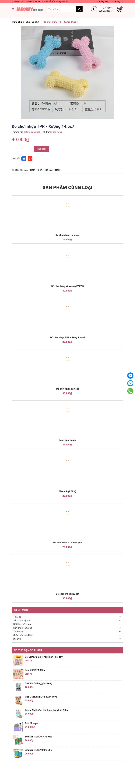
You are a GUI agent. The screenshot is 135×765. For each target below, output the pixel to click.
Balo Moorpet (31, 723)
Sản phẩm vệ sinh (22, 620)
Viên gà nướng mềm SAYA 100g (41, 697)
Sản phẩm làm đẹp (22, 628)
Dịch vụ (17, 639)
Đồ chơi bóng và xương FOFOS (67, 286)
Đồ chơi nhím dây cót (67, 388)
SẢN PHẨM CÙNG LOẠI (67, 187)
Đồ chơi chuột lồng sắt (68, 235)
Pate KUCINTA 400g (35, 670)
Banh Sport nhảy (67, 440)
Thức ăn (17, 617)
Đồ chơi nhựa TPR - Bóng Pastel (67, 337)
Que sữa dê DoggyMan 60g (38, 683)
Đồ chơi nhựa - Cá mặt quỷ (67, 542)
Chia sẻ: (16, 158)
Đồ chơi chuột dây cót (67, 593)
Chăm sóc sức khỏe (23, 635)
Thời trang (18, 631)
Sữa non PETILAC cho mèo (38, 736)
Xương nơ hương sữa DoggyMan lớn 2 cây (46, 710)
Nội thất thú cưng (22, 624)
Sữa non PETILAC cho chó (38, 750)
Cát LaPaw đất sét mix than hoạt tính (44, 657)
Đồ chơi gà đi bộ (67, 491)
